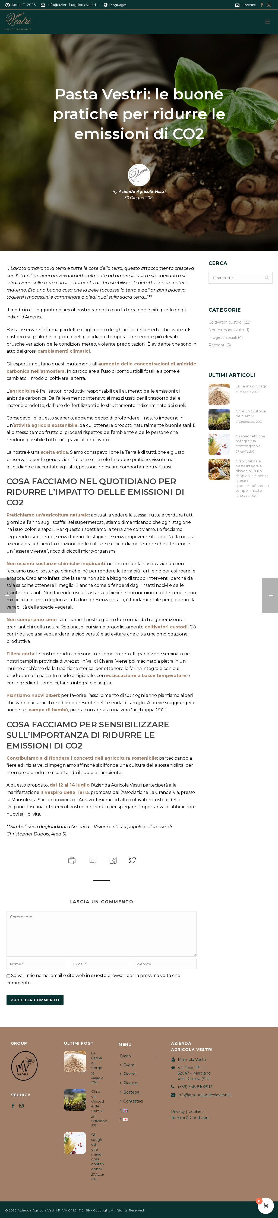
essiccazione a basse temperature (146, 675)
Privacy (178, 1111)
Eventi (127, 1065)
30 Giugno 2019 (139, 197)
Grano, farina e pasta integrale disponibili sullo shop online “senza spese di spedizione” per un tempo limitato (252, 476)
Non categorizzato (226, 329)
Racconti (216, 345)
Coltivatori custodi (225, 322)
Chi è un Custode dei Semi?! (251, 413)
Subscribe (245, 5)
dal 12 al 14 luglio (70, 785)
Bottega (129, 1092)
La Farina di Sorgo (251, 386)
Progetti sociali (222, 337)
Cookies (195, 1111)
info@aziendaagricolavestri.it (73, 4)
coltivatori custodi (166, 627)
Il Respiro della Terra (64, 792)
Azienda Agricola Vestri (142, 191)
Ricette (128, 1083)
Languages (115, 5)
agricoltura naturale (66, 515)
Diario (125, 1056)
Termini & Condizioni (190, 1117)
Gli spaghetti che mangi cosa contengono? (250, 441)
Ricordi (128, 1074)
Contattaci (131, 1101)
